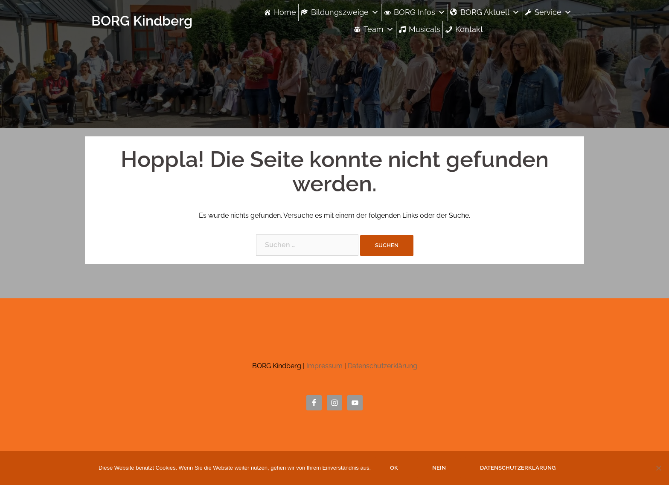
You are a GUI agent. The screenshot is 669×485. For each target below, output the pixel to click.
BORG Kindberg (141, 21)
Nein (439, 468)
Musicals (424, 29)
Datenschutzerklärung (382, 366)
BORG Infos (419, 12)
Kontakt (469, 29)
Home (285, 12)
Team (379, 29)
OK (394, 468)
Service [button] (553, 12)
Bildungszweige (345, 12)
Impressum (324, 366)
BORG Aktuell (490, 12)
